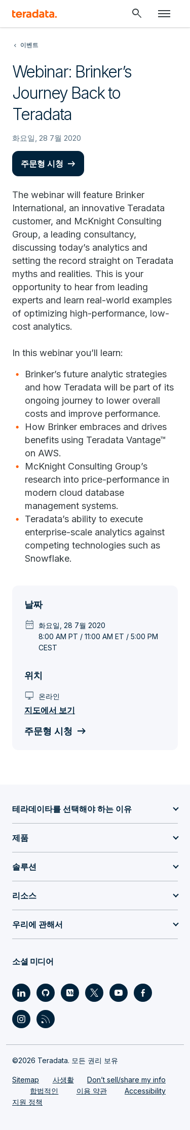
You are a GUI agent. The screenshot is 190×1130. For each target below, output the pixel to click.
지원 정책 (27, 1102)
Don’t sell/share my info (126, 1079)
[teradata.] (34, 14)
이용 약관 (92, 1090)
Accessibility (145, 1090)
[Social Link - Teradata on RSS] (45, 1019)
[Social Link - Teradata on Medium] (70, 993)
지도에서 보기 (49, 710)
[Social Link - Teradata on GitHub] (45, 993)
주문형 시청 (42, 164)
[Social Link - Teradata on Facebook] (143, 993)
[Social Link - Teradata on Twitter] (94, 993)
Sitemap (25, 1079)
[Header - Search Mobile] (136, 13)
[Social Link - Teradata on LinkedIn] (21, 993)
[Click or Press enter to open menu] (164, 13)
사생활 (63, 1079)
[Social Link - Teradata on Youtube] (118, 993)
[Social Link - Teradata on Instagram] (21, 1019)
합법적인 (44, 1090)
